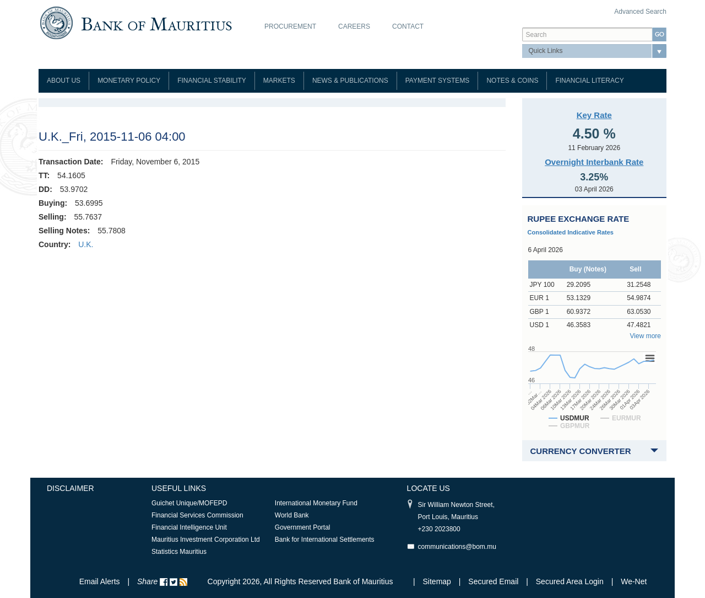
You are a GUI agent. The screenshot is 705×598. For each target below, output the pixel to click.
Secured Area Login (570, 581)
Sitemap (438, 581)
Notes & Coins (512, 80)
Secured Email (493, 581)
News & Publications (350, 80)
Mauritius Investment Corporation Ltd (205, 539)
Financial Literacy (589, 80)
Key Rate (594, 115)
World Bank (292, 515)
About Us (63, 80)
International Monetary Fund (316, 503)
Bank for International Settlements (325, 539)
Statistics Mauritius (179, 552)
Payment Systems (437, 80)
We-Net (634, 581)
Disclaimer (70, 488)
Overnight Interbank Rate (594, 162)
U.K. (85, 244)
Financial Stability (211, 80)
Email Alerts (99, 581)
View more (645, 336)
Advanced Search (640, 11)
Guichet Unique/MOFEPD (189, 503)
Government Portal (302, 527)
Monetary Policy (128, 80)
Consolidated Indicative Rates (571, 232)
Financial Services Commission (197, 515)
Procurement (290, 26)
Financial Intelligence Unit (189, 527)
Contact (408, 26)
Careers (354, 26)
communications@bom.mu (457, 547)
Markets (279, 80)
